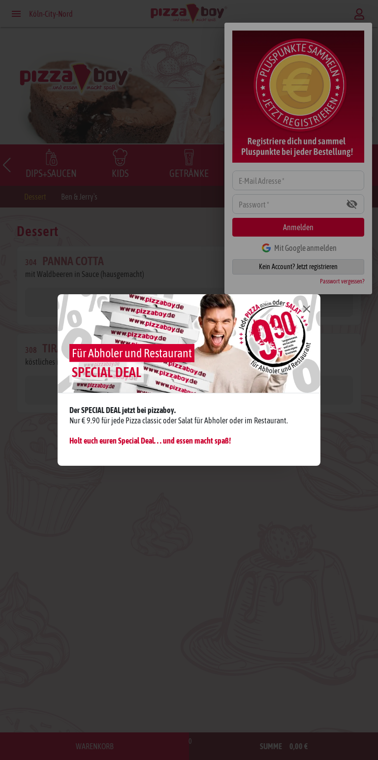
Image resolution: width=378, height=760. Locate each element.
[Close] (306, 308)
